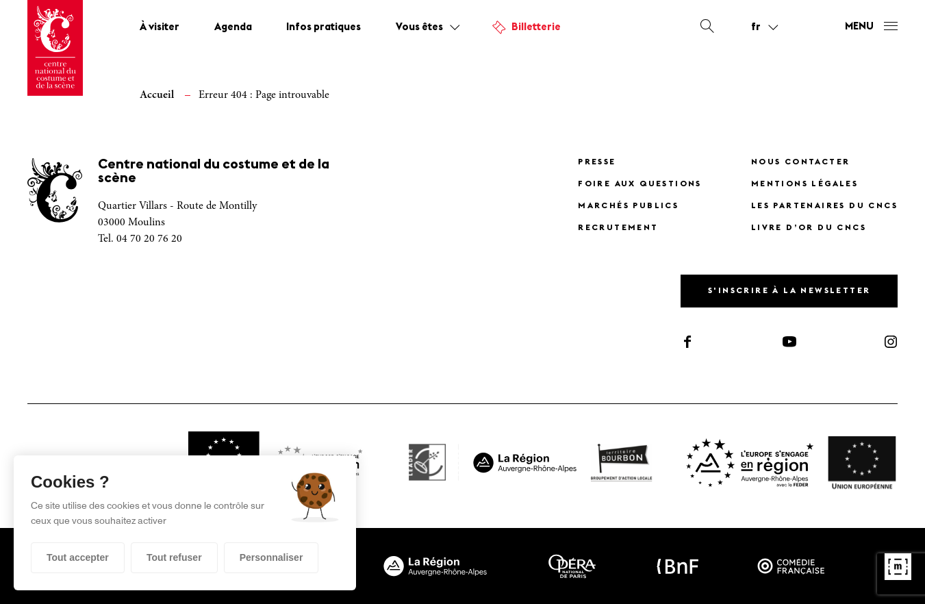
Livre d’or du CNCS (808, 228)
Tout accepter (78, 557)
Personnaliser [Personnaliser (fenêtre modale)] (271, 557)
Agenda (233, 28)
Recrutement (618, 228)
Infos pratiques (323, 28)
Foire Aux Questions (640, 184)
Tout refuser (174, 557)
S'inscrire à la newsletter (789, 291)
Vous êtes (419, 28)
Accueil (157, 95)
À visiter (159, 28)
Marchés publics (628, 206)
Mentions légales (804, 184)
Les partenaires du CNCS (824, 206)
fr (756, 27)
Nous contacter (800, 162)
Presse (597, 162)
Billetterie (536, 28)
